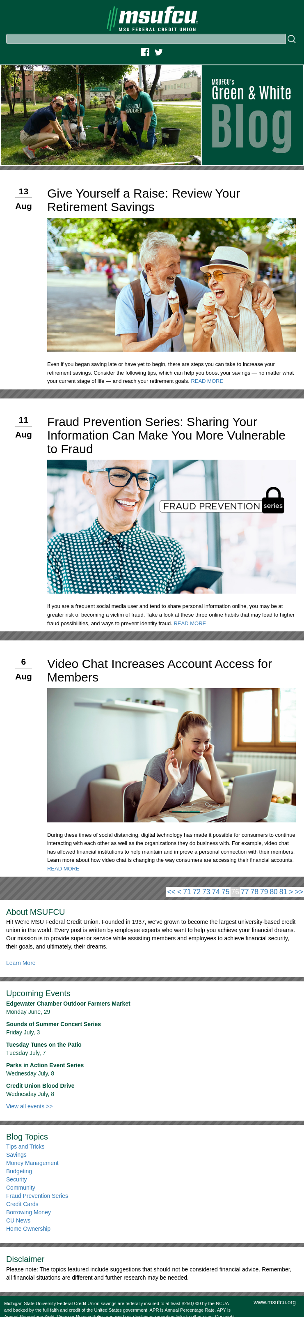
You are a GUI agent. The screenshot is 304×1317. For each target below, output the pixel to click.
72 (197, 892)
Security (16, 1179)
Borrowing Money (28, 1212)
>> (299, 892)
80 (273, 892)
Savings (16, 1154)
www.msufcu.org (275, 1302)
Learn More (21, 963)
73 (206, 892)
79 (264, 892)
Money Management (32, 1163)
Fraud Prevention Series (37, 1196)
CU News (18, 1220)
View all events (29, 1106)
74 (216, 892)
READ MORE (207, 381)
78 (254, 892)
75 (225, 892)
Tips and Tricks (25, 1146)
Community (20, 1187)
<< (171, 892)
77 (245, 892)
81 (283, 892)
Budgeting (19, 1171)
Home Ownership (28, 1228)
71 (187, 892)
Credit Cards (22, 1204)
